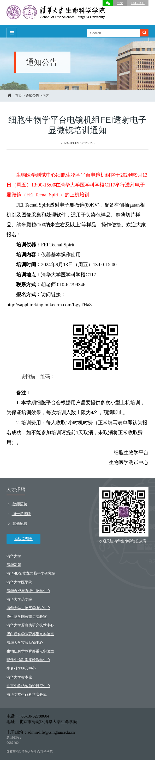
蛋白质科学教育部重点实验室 (30, 634)
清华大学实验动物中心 (25, 642)
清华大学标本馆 (19, 677)
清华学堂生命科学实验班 (27, 694)
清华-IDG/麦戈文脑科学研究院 (31, 573)
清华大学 (14, 556)
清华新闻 (14, 565)
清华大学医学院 (19, 582)
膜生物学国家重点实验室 (27, 616)
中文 (120, 3)
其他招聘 (17, 523)
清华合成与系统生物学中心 (28, 591)
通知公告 (32, 95)
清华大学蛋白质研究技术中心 (30, 625)
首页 (18, 95)
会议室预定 (23, 539)
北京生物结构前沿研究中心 (28, 686)
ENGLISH (138, 3)
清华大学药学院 (19, 599)
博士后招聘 (19, 514)
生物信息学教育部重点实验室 (30, 651)
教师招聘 (17, 504)
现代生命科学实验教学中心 (28, 660)
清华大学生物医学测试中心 (28, 608)
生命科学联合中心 (21, 668)
